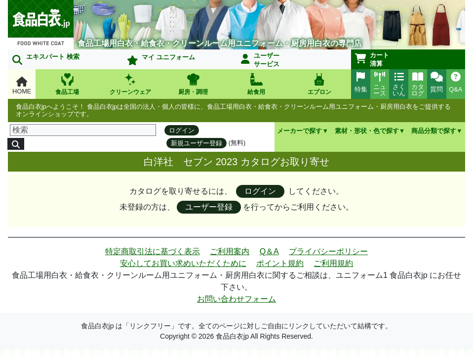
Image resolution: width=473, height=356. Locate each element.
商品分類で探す (433, 130)
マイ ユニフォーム (161, 59)
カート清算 (372, 59)
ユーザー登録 (209, 207)
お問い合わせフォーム (236, 299)
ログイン (182, 130)
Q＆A (269, 251)
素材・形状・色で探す (367, 130)
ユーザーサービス (260, 60)
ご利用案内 (229, 251)
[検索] (83, 130)
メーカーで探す (299, 130)
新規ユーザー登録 (196, 143)
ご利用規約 (333, 263)
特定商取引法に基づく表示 (152, 251)
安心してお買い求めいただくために (183, 263)
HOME (21, 86)
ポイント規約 (280, 263)
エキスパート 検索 (45, 59)
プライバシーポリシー (328, 251)
